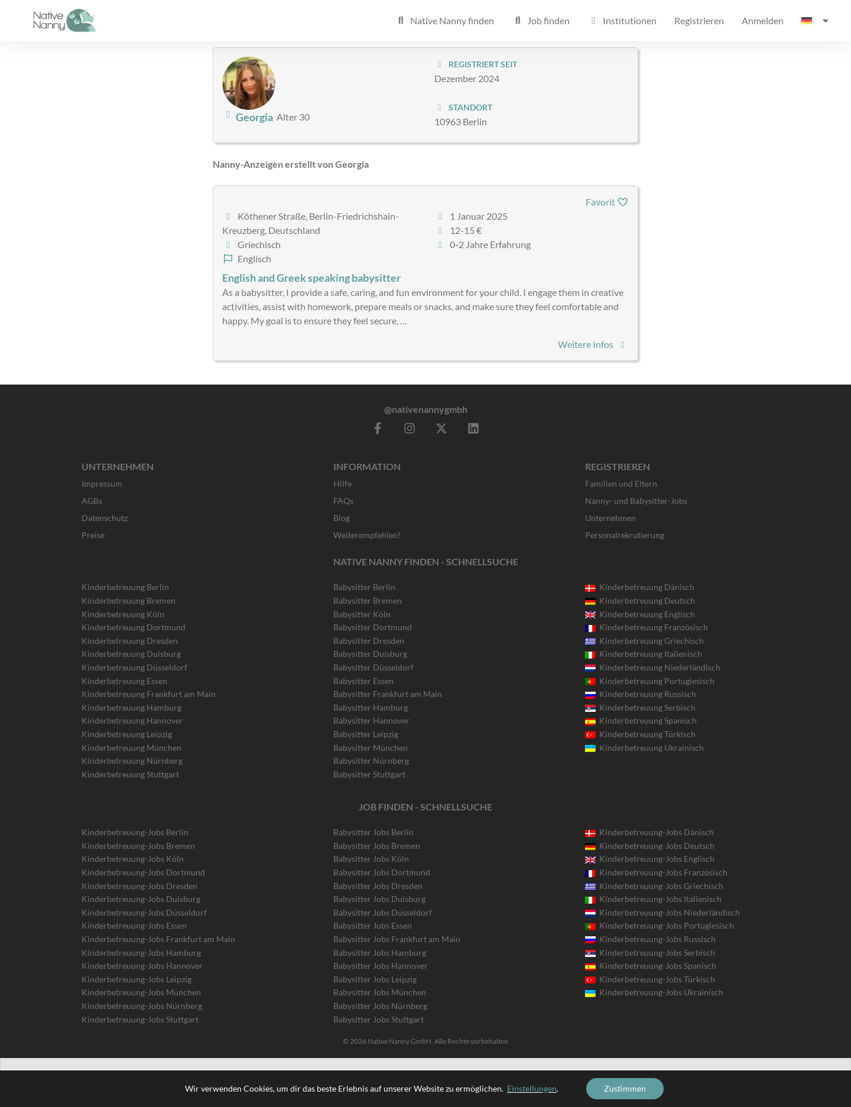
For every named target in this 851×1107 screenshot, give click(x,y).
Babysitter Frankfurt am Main (387, 694)
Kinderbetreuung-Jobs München (141, 992)
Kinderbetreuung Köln (123, 614)
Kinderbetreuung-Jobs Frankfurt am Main (158, 939)
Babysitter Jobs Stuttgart (378, 1019)
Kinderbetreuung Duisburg (131, 654)
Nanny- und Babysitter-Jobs (636, 501)
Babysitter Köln (362, 614)
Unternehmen (610, 518)
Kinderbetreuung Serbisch (640, 707)
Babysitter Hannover (371, 720)
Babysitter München (370, 748)
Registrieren (699, 20)
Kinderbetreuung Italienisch (643, 654)
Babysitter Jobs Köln (371, 859)
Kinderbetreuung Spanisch (641, 720)
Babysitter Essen (363, 681)
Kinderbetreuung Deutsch (640, 600)
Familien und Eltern (621, 483)
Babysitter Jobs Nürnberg (380, 1006)
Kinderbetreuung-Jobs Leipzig (136, 979)
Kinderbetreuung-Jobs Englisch (649, 859)
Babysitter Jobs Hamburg (379, 953)
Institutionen (622, 20)
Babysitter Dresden (368, 641)
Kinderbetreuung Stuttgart (130, 774)
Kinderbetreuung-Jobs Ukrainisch (654, 992)
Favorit (607, 201)
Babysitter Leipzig (365, 734)
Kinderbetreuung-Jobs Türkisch (650, 979)
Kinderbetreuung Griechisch (644, 641)
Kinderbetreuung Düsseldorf (134, 667)
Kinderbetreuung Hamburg (131, 707)
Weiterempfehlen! (367, 535)
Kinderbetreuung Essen (124, 681)
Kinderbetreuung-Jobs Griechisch (654, 886)
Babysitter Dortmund (372, 627)
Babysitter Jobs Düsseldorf (382, 912)
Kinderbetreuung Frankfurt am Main (149, 694)
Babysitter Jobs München (379, 992)
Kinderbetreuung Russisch (640, 694)
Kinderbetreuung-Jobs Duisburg (141, 899)
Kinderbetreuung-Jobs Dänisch (649, 832)
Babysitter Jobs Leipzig (375, 979)
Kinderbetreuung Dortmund (134, 627)
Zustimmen (625, 1088)
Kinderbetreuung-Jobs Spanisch (650, 966)
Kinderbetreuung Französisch (646, 627)
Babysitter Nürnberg (371, 761)
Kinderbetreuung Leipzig (127, 734)
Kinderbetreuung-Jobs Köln (133, 859)
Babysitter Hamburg (370, 707)
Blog (341, 518)
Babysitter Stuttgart (369, 774)
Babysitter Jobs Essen (372, 925)
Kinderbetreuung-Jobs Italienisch (653, 899)
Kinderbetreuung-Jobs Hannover (142, 966)
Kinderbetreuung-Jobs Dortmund (143, 872)
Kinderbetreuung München (131, 748)
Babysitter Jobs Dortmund (381, 872)
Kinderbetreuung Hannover (132, 720)
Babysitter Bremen (367, 600)
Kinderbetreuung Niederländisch (652, 667)
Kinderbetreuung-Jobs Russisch (650, 939)
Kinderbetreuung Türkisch (640, 734)
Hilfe (342, 483)
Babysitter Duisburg (370, 654)
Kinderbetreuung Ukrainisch (644, 748)
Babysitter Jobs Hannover (380, 966)
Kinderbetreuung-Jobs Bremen (138, 846)
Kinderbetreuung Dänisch (639, 587)
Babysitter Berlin (364, 587)
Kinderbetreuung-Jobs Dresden (139, 886)
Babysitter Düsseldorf (373, 667)
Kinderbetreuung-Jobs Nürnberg (142, 1006)
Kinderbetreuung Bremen (129, 600)
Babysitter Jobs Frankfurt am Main (396, 939)
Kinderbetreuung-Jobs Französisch (656, 872)
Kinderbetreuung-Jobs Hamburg (141, 953)
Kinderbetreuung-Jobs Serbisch (650, 953)
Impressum (102, 483)
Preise (93, 535)
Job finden (541, 20)
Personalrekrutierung (624, 535)
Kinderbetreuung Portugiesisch (649, 681)
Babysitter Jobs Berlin (373, 832)
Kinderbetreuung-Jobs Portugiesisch (659, 925)
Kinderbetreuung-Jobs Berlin (135, 832)
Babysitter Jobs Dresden (378, 886)
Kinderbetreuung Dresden (130, 641)
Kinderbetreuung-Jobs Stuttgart (140, 1019)
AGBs (92, 501)
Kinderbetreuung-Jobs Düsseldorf (144, 912)
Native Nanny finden (444, 20)
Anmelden (763, 20)
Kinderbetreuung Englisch (640, 614)
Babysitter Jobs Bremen (376, 846)
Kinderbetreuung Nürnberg (132, 761)
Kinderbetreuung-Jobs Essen (134, 925)
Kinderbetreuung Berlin (125, 587)
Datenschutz (105, 518)
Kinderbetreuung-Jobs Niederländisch (662, 912)
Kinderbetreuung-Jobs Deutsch (649, 846)
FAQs (343, 501)
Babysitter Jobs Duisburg (379, 899)
